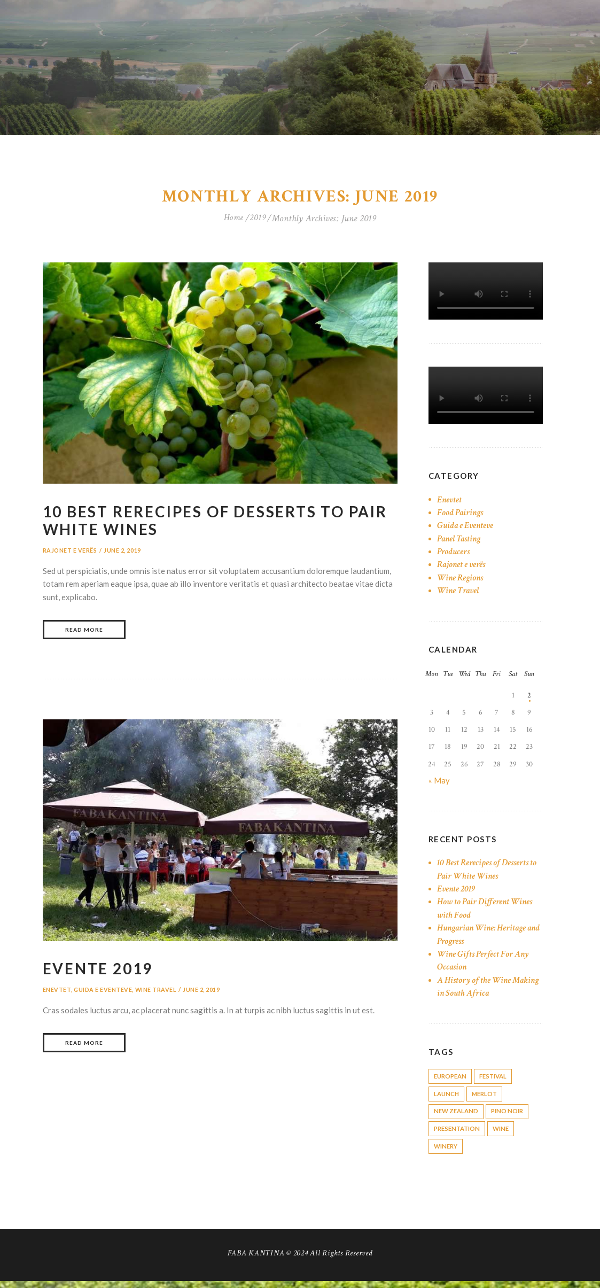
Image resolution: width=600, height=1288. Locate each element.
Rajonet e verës (70, 552)
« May (439, 782)
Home (233, 220)
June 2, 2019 (123, 552)
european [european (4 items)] (452, 1078)
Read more (84, 633)
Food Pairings (461, 514)
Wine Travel (157, 993)
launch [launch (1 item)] (447, 1097)
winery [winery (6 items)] (447, 1153)
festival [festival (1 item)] (499, 1078)
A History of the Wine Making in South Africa (478, 987)
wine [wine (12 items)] (507, 1134)
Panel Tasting (460, 540)
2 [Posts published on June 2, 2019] (529, 697)
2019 (258, 220)
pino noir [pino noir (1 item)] (512, 1116)
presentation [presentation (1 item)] (459, 1134)
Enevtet (57, 993)
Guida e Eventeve (103, 993)
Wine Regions (461, 579)
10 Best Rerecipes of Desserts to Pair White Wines (205, 521)
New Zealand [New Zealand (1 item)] (457, 1116)
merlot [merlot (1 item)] (488, 1097)
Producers (454, 553)
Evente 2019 (102, 971)
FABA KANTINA (256, 1259)
